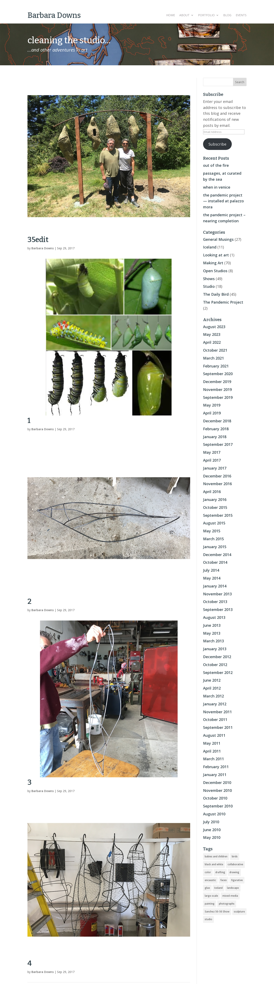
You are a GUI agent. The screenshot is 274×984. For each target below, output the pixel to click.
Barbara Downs (42, 248)
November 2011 (217, 711)
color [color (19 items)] (208, 872)
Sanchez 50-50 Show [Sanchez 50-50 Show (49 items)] (217, 911)
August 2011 (214, 735)
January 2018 (214, 436)
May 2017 (211, 452)
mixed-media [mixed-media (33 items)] (230, 895)
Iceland (209, 247)
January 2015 (214, 546)
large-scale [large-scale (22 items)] (211, 895)
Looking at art (216, 254)
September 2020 (218, 373)
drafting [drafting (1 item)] (220, 872)
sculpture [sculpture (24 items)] (239, 911)
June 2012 (212, 680)
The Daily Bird (216, 294)
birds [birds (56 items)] (235, 856)
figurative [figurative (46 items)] (237, 880)
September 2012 (218, 672)
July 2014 (211, 570)
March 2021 (213, 358)
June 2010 (212, 829)
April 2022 (212, 342)
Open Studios (215, 270)
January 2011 (214, 774)
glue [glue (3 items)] (207, 888)
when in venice (216, 187)
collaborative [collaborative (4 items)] (235, 864)
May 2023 (211, 334)
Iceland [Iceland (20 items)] (218, 888)
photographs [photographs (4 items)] (226, 903)
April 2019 (212, 412)
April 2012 (212, 688)
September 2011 (218, 727)
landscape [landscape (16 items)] (233, 888)
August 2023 (214, 326)
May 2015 (211, 530)
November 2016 (217, 483)
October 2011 (215, 719)
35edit (37, 239)
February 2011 (216, 766)
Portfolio (206, 15)
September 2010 (218, 806)
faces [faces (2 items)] (223, 880)
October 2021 (215, 350)
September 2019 (218, 397)
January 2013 (214, 648)
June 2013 (212, 625)
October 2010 (215, 798)
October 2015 (215, 507)
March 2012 (213, 695)
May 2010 (211, 837)
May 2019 (211, 405)
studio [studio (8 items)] (208, 919)
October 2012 (215, 664)
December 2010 (217, 782)
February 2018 (216, 428)
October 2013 (215, 601)
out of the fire (216, 165)
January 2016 (214, 499)
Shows (209, 278)
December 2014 (217, 554)
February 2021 (216, 365)
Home (170, 15)
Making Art (213, 262)
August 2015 (214, 522)
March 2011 (213, 758)
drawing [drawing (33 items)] (234, 872)
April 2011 (212, 751)
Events (241, 15)
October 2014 (215, 562)
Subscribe (217, 144)
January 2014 (214, 585)
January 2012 (214, 703)
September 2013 (218, 609)
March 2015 (213, 538)
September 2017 (218, 444)
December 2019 (217, 381)
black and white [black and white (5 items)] (214, 864)
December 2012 (217, 656)
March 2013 (213, 640)
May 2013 (211, 633)
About (184, 15)
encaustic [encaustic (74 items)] (210, 880)
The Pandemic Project (223, 302)
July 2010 (211, 821)
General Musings (218, 239)
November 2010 (217, 790)
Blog (227, 15)
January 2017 (214, 468)
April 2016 (212, 491)
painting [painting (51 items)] (209, 903)
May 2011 (211, 743)
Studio (209, 286)
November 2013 (217, 593)
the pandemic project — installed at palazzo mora (223, 201)
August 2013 (214, 617)
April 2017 (212, 460)
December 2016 (217, 475)
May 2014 (211, 578)
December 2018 (217, 420)
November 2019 (217, 389)
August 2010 (214, 813)
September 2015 (218, 515)
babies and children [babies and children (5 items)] (216, 856)
